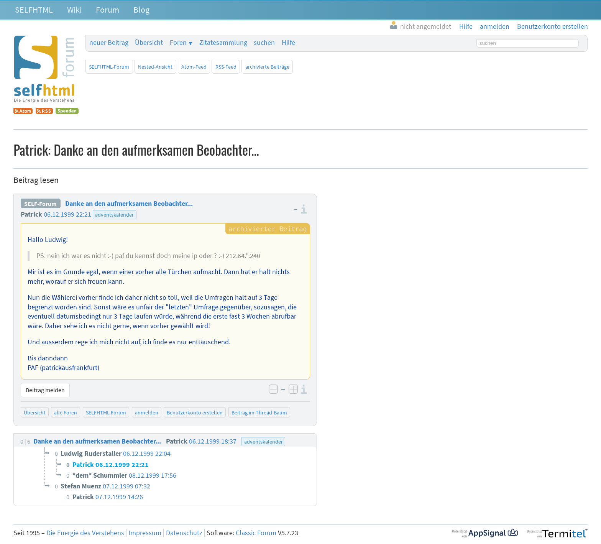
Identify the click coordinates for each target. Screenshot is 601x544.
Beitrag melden (45, 390)
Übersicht (149, 42)
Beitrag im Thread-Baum (259, 412)
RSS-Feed (225, 66)
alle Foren (65, 412)
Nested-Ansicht (155, 66)
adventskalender (114, 214)
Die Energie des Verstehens (85, 533)
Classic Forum (256, 533)
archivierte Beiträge (267, 66)
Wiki (74, 9)
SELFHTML (34, 9)
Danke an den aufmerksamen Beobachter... (129, 203)
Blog (141, 9)
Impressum (144, 533)
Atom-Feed (194, 66)
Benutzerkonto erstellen (195, 412)
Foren (178, 42)
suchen (264, 42)
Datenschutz (184, 533)
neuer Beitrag (108, 42)
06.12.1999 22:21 (67, 214)
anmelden (146, 412)
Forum (107, 9)
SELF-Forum (40, 203)
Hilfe (288, 42)
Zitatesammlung (223, 42)
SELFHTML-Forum (109, 66)
